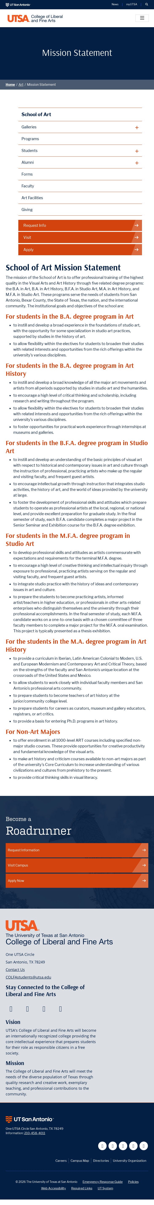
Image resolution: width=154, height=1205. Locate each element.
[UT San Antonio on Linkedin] (133, 1146)
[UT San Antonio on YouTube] (123, 1146)
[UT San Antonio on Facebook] (102, 1146)
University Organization (129, 1160)
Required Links (81, 1188)
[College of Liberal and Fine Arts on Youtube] (44, 1010)
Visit (81, 237)
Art (21, 85)
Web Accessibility (53, 1188)
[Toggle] (142, 18)
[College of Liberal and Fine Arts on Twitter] (27, 1010)
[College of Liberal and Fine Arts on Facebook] (11, 1010)
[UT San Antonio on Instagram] (143, 1146)
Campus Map (80, 1160)
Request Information (77, 850)
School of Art (36, 114)
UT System (105, 1188)
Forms (27, 174)
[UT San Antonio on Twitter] (112, 1146)
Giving (27, 209)
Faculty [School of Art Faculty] (27, 186)
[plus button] (80, 127)
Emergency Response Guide (103, 1182)
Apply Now (77, 881)
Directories (101, 1160)
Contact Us (15, 969)
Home (10, 85)
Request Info (81, 225)
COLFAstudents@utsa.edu (28, 977)
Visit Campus (77, 865)
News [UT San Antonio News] (115, 4)
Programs (30, 139)
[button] (146, 4)
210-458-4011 (34, 1133)
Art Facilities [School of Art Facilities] (32, 198)
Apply (81, 250)
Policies (133, 1182)
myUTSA (131, 4)
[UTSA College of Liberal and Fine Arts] (35, 18)
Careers (61, 1160)
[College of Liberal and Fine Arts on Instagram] (60, 1010)
